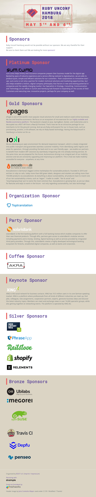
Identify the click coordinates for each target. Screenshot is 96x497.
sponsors (51, 50)
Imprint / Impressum (31, 474)
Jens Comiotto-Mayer (27, 491)
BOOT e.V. (19, 474)
